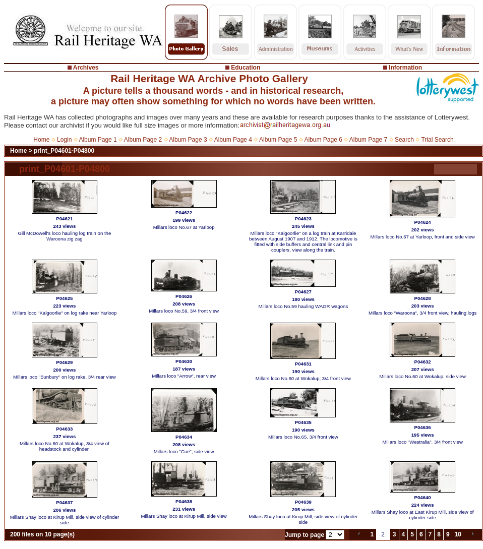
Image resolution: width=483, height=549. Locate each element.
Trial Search (437, 139)
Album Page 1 (97, 139)
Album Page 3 (188, 139)
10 (458, 534)
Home (41, 139)
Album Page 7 (368, 139)
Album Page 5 (278, 139)
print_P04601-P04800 (64, 150)
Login (64, 139)
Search (404, 139)
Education (245, 67)
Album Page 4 (233, 139)
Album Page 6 (323, 139)
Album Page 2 (143, 139)
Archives (86, 67)
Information (405, 67)
